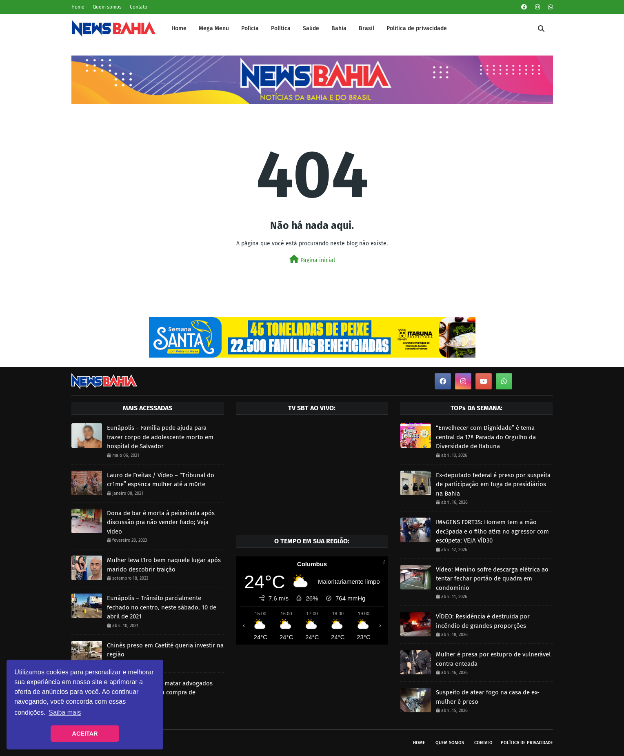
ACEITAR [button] (85, 733)
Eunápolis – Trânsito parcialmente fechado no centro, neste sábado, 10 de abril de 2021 (161, 607)
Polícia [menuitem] (250, 28)
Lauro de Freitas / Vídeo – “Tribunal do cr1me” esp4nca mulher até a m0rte (160, 479)
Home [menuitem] (179, 28)
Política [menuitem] (281, 28)
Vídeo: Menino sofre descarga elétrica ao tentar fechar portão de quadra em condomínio (492, 578)
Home (77, 7)
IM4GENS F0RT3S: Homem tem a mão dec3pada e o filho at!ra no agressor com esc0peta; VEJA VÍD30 (492, 531)
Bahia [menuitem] (338, 28)
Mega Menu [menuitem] (214, 28)
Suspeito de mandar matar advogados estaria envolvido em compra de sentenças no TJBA (160, 692)
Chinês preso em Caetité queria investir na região (165, 650)
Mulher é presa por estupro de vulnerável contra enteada (493, 659)
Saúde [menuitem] (311, 28)
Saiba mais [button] (65, 712)
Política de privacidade (527, 742)
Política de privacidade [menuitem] (416, 28)
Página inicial (312, 259)
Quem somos (107, 7)
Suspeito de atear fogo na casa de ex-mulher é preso (488, 697)
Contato (138, 7)
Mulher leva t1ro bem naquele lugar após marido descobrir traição (164, 564)
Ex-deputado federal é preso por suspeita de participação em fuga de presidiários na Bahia (493, 484)
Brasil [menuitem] (366, 28)
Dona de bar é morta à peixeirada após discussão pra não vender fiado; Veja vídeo (161, 522)
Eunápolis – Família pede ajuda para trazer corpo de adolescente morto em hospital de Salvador (160, 437)
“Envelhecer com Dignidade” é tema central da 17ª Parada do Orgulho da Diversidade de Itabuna (486, 437)
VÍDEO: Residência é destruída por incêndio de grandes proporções (483, 621)
